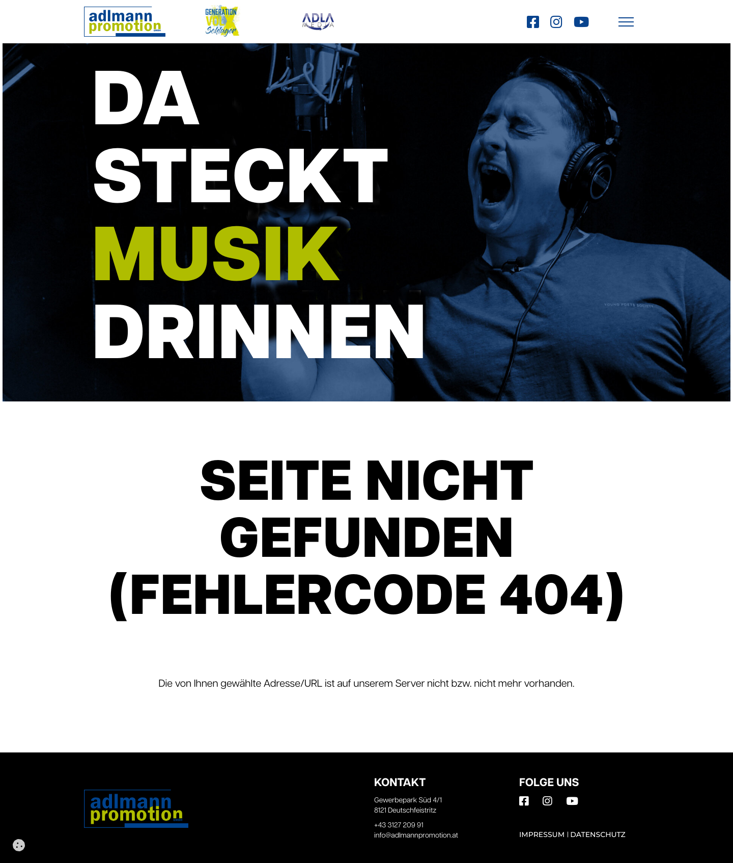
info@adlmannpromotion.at (416, 836)
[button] (626, 21)
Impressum (542, 834)
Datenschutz (598, 834)
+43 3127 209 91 (399, 825)
